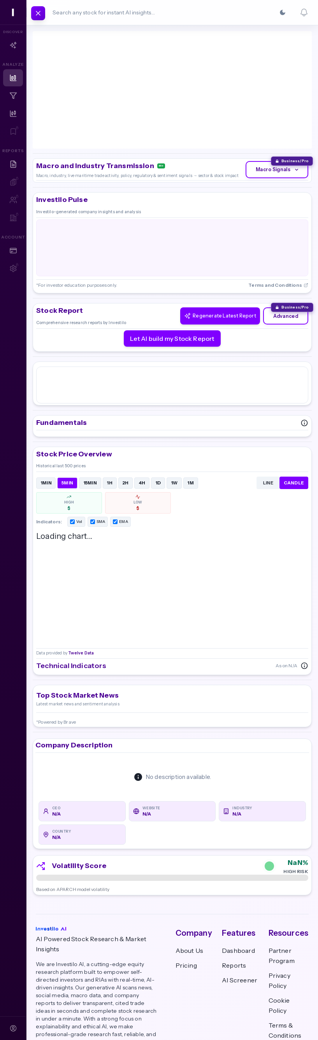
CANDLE (294, 421)
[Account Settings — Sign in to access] (13, 268)
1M (190, 421)
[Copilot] (13, 45)
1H (109, 421)
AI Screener (239, 920)
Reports (234, 906)
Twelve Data (80, 83)
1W (174, 421)
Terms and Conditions (278, 234)
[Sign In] (13, 1028)
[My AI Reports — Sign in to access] (13, 182)
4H (142, 421)
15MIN (90, 421)
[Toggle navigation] (38, 13)
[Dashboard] (13, 77)
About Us (190, 891)
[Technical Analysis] (13, 113)
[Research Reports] (13, 164)
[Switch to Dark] (282, 12)
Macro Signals (274, 114)
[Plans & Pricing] (13, 250)
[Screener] (13, 95)
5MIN (67, 421)
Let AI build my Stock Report (172, 287)
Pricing (186, 906)
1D (158, 421)
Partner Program (282, 896)
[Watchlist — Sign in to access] (13, 131)
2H (125, 421)
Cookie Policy (279, 946)
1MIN (46, 421)
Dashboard (238, 891)
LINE (268, 421)
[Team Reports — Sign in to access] (13, 200)
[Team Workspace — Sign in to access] (13, 217)
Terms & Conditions (285, 971)
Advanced (283, 264)
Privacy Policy (279, 921)
